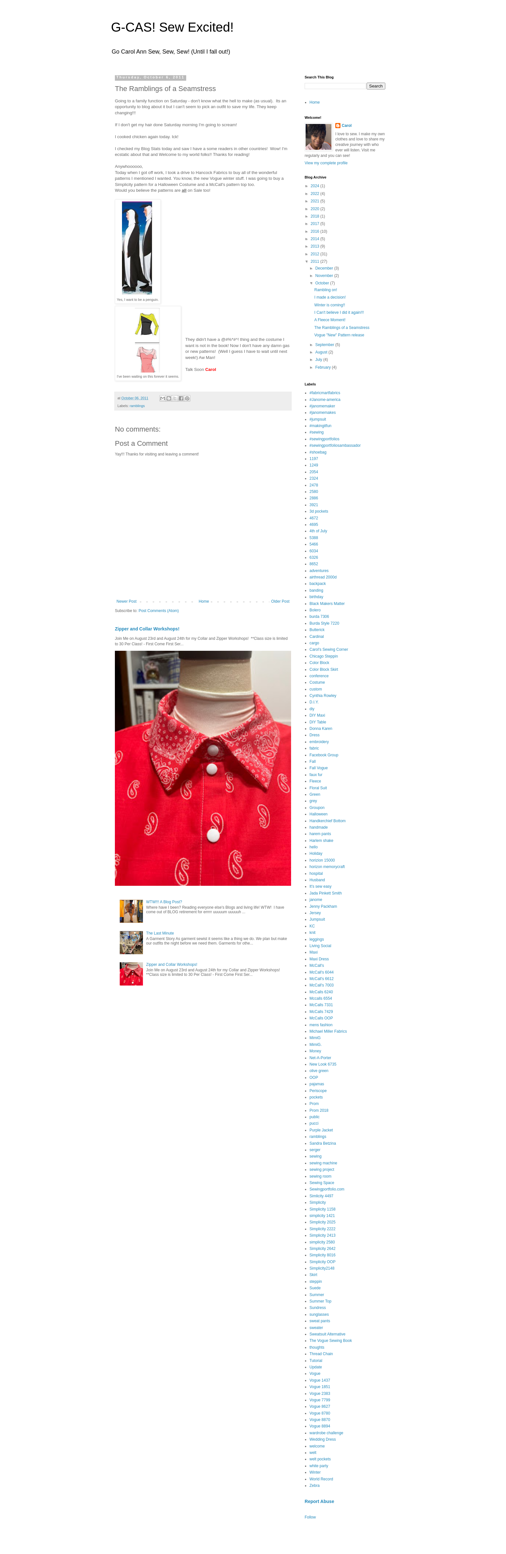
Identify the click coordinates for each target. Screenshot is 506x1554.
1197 (313, 458)
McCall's (316, 965)
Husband (317, 880)
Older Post (280, 601)
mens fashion (320, 1025)
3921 (313, 505)
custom (315, 689)
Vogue (314, 1373)
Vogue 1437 (319, 1380)
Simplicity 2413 (322, 1235)
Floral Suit (318, 788)
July (319, 359)
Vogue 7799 (319, 1400)
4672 (313, 518)
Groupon (317, 807)
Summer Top (320, 1301)
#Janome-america (324, 399)
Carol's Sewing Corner (328, 649)
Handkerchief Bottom (327, 821)
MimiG (315, 1038)
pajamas (316, 1084)
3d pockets (318, 511)
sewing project (321, 1169)
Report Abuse (319, 1501)
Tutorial (315, 1360)
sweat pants (319, 1321)
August (322, 352)
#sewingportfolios (324, 439)
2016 (315, 231)
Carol (347, 125)
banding (316, 590)
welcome (317, 1446)
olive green (319, 1070)
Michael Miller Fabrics (328, 1031)
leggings (316, 939)
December (324, 268)
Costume (317, 682)
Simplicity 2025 (322, 1222)
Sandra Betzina (322, 1143)
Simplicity (317, 1202)
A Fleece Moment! (330, 320)
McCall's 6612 (321, 978)
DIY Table (317, 722)
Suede (315, 1288)
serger (314, 1150)
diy (311, 709)
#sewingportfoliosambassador (335, 445)
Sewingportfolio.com (326, 1189)
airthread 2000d (323, 577)
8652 (313, 564)
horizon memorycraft (327, 866)
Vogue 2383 (319, 1393)
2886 (313, 498)
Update (315, 1367)
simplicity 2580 (322, 1242)
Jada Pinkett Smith (325, 893)
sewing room (320, 1176)
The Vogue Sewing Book (330, 1340)
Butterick (317, 630)
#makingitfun (320, 426)
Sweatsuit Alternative (327, 1334)
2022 (315, 193)
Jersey (315, 913)
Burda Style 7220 (324, 623)
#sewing (316, 432)
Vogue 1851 (319, 1387)
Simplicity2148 (321, 1268)
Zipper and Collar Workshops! (147, 628)
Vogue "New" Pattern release (339, 335)
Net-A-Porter (320, 1058)
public (314, 1117)
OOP (313, 1077)
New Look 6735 (322, 1064)
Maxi (313, 952)
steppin (315, 1281)
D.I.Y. (314, 702)
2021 (315, 201)
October (322, 283)
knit (312, 932)
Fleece (315, 781)
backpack (317, 583)
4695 (313, 524)
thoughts (316, 1347)
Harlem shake (321, 840)
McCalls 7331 (321, 1005)
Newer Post (126, 601)
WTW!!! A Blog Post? (164, 902)
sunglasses (319, 1314)
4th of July (318, 531)
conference (319, 676)
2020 (315, 209)
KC (312, 926)
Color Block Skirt (323, 669)
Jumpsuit (317, 919)
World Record (321, 1479)
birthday (316, 597)
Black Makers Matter (327, 603)
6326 (313, 557)
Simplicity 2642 (322, 1248)
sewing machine (323, 1163)
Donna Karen (320, 728)
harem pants (320, 834)
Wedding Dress (322, 1439)
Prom (314, 1103)
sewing (315, 1156)
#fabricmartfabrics (324, 393)
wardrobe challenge (326, 1433)
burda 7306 (319, 616)
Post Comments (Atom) (158, 610)
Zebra (314, 1485)
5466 (313, 544)
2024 (315, 186)
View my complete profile (326, 163)
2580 (313, 491)
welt (312, 1452)
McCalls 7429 (321, 1011)
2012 (315, 254)
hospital (316, 873)
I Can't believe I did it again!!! (339, 312)
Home (204, 601)
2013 (315, 246)
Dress (314, 735)
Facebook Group (323, 755)
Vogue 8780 (319, 1413)
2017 (315, 223)
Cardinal (316, 636)
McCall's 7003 (321, 985)
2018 (315, 216)
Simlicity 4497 (321, 1196)
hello (313, 847)
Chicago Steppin (323, 656)
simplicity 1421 (322, 1215)
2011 (315, 261)
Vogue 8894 (319, 1426)
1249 (313, 465)
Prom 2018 (319, 1110)
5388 (313, 538)
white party (318, 1466)
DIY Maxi (317, 715)
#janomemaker (322, 406)
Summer (316, 1295)
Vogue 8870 (319, 1419)
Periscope (318, 1091)
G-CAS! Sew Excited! (172, 27)
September (325, 344)
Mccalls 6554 (320, 998)
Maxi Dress (319, 959)
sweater (316, 1327)
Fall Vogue (318, 768)
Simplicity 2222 (322, 1229)
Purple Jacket (321, 1130)
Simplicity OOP (322, 1262)
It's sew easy (320, 886)
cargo (314, 643)
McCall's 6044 (321, 972)
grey (313, 801)
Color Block (319, 662)
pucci (314, 1123)
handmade (318, 827)
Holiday (315, 853)
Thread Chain (321, 1354)
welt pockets (320, 1459)
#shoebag (318, 452)
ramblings (137, 406)
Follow (310, 1517)
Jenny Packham (323, 906)
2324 (313, 478)
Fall (312, 761)
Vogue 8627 (319, 1406)
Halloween (318, 814)
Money (315, 1051)
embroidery (319, 742)
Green (314, 794)
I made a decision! (330, 297)
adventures (319, 570)
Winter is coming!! (329, 305)
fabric (314, 748)
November (324, 275)
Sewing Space (321, 1183)
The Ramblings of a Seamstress (341, 327)
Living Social (320, 946)
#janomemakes (322, 412)
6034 (313, 551)
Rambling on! (325, 290)
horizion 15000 (322, 860)
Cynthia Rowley (322, 695)
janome (315, 899)
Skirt (313, 1275)
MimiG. (315, 1044)
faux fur (315, 774)
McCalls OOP (321, 1018)
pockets (316, 1097)
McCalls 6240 (321, 992)
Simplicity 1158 (322, 1209)
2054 (313, 472)
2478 (313, 485)
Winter (315, 1472)
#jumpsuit (317, 419)
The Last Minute (160, 933)
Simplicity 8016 (322, 1255)
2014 (315, 239)
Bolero (315, 610)
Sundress (317, 1307)
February (323, 367)
